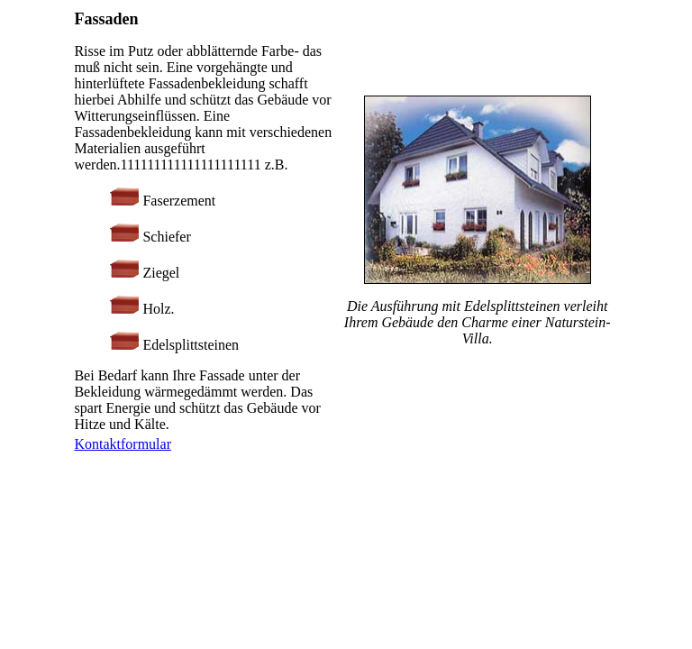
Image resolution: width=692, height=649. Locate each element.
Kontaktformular (122, 444)
